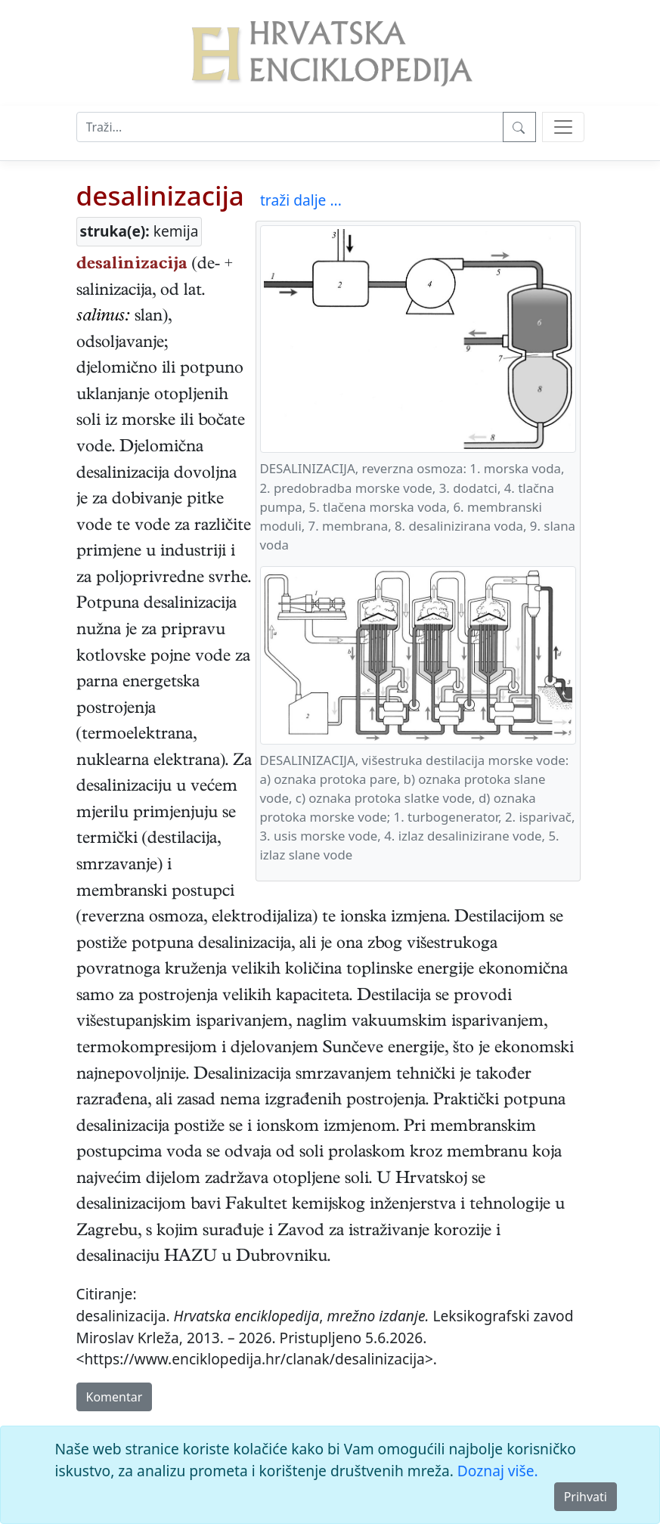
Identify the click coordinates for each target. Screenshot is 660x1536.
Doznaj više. (497, 1470)
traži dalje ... (301, 200)
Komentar (114, 1397)
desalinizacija (160, 195)
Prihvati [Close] (585, 1496)
